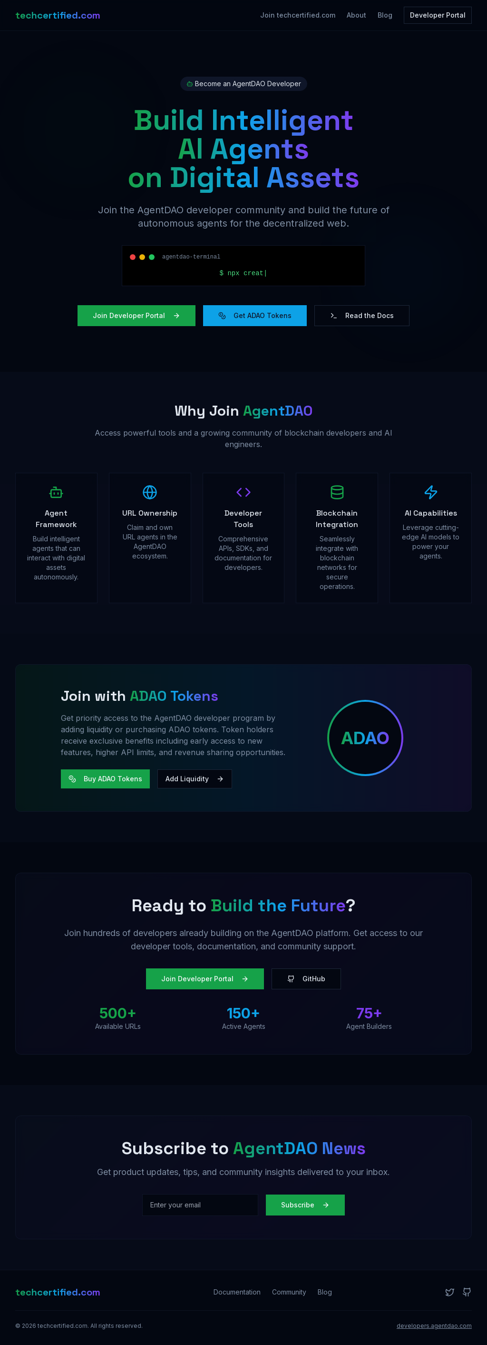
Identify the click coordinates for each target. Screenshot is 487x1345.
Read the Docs (362, 315)
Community (289, 1292)
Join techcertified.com (297, 15)
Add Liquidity (195, 779)
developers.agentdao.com (434, 1325)
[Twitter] (450, 1292)
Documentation (237, 1292)
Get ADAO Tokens (255, 315)
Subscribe (305, 1205)
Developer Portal (438, 15)
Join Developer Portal (136, 315)
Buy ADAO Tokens (105, 779)
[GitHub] (467, 1292)
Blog (385, 15)
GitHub (306, 979)
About (356, 15)
